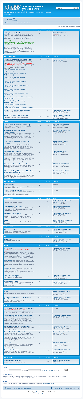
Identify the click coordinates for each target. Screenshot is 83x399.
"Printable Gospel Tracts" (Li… (61, 331)
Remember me (58, 370)
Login (5, 367)
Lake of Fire (8, 343)
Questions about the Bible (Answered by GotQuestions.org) (14, 70)
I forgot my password (47, 370)
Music (6, 220)
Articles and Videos (10, 56)
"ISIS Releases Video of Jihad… (62, 110)
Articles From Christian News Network (17, 110)
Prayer (6, 245)
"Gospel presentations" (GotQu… (62, 315)
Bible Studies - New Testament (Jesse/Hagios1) (14, 131)
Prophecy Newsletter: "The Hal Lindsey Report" (17, 298)
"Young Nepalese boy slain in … (62, 239)
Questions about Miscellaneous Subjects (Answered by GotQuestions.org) (18, 97)
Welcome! (7, 30)
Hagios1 (56, 361)
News (5, 236)
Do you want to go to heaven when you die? (19, 308)
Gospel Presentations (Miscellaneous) (17, 326)
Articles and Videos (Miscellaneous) (16, 116)
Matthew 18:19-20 (8, 260)
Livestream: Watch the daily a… (62, 206)
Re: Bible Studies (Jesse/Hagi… (62, 360)
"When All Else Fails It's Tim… (61, 281)
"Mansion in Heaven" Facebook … (62, 163)
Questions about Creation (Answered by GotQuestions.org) (14, 78)
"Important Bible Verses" (12, 151)
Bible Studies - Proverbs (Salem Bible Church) (17, 142)
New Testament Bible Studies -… (62, 130)
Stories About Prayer (11, 281)
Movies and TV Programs (12, 213)
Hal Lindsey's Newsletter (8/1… (62, 297)
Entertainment (8, 198)
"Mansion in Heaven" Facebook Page (16, 164)
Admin (56, 34)
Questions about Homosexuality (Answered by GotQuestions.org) (16, 93)
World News (8, 239)
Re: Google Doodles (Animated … (62, 200)
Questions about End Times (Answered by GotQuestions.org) (15, 82)
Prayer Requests (9, 248)
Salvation (7, 305)
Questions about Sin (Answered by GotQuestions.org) (19, 107)
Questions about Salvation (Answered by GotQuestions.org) (15, 105)
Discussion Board (9, 181)
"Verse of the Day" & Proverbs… (62, 170)
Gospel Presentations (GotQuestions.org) (18, 315)
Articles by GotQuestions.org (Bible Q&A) (18, 59)
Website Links (8, 357)
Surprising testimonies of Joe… (62, 349)
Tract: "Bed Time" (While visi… (61, 124)
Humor (6, 201)
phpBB (36, 392)
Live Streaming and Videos (13, 206)
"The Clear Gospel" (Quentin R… (62, 326)
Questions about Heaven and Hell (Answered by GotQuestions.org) (17, 86)
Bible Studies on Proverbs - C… (62, 141)
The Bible (6, 122)
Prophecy (7, 289)
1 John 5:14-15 (7, 268)
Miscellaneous (8, 227)
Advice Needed (9, 184)
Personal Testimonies (11, 350)
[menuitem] (14, 19)
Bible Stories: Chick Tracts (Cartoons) (17, 125)
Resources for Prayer (11, 276)
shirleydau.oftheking (48, 383)
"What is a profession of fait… (61, 59)
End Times (7, 292)
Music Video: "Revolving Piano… (62, 220)
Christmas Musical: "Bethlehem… (62, 229)
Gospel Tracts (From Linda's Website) (17, 332)
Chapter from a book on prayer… (62, 275)
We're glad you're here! (12, 33)
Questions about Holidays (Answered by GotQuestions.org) (14, 90)
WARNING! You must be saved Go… (63, 342)
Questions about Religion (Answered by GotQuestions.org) (14, 101)
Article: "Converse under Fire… (62, 115)
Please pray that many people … (62, 248)
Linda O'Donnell (58, 60)
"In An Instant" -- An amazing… (62, 213)
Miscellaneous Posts (11, 230)
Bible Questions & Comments (14, 190)
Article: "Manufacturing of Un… (62, 291)
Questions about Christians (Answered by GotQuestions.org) (15, 74)
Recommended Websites (12, 360)
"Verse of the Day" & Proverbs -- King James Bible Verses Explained (19, 171)
